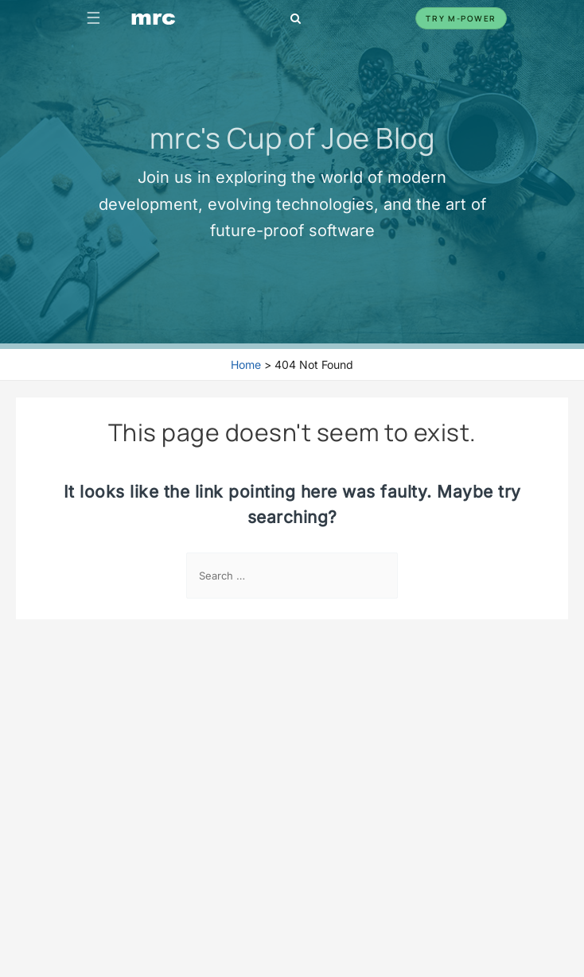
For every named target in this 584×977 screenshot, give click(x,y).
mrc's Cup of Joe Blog (292, 137)
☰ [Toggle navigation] (93, 18)
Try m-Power (461, 18)
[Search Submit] (380, 577)
